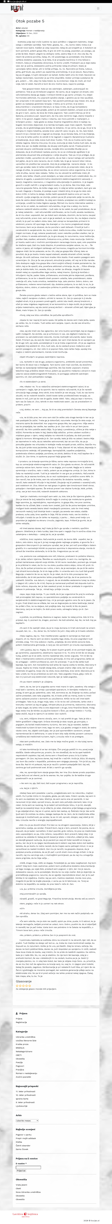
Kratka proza (22, 1044)
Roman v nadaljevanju (35, 31)
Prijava (19, 1018)
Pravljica (20, 1069)
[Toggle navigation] (98, 8)
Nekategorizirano (24, 1051)
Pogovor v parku (24, 1135)
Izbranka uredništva (25, 1037)
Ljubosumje (21, 1106)
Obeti (18, 1188)
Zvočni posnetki (23, 1077)
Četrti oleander (23, 1145)
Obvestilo (20, 1196)
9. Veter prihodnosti (25, 1102)
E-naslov (21, 1163)
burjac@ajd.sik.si (16, 1)
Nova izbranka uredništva (28, 1192)
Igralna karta (22, 1099)
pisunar (25, 28)
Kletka (19, 1142)
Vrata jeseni (21, 1185)
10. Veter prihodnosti (26, 1095)
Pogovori (20, 1066)
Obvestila (20, 1059)
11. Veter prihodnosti (25, 1091)
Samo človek (22, 1149)
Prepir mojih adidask (26, 1138)
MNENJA (20, 1048)
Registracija (21, 1022)
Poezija (19, 1062)
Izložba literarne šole (26, 1040)
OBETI (19, 1055)
